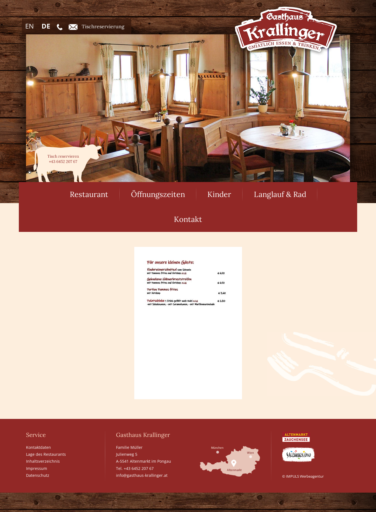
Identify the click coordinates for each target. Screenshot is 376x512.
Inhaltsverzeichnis (43, 461)
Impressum (36, 468)
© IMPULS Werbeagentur (303, 476)
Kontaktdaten (38, 447)
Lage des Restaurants (46, 454)
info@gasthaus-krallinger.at (142, 475)
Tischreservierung (96, 26)
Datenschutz (37, 475)
